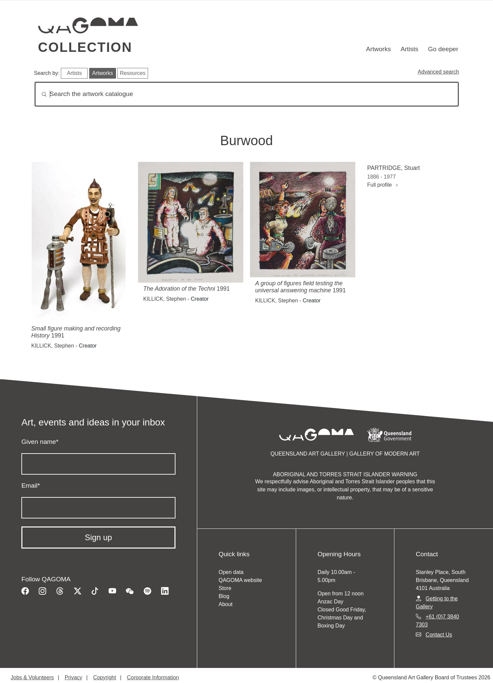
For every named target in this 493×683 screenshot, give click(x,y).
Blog (224, 596)
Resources (132, 73)
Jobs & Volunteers (32, 677)
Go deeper (443, 49)
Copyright (104, 677)
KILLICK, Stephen (52, 346)
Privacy (73, 677)
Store (225, 588)
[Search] (246, 94)
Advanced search (438, 72)
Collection (85, 47)
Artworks (378, 49)
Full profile (382, 185)
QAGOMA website (240, 580)
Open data (231, 572)
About (226, 604)
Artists (409, 49)
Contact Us (438, 635)
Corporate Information (153, 677)
